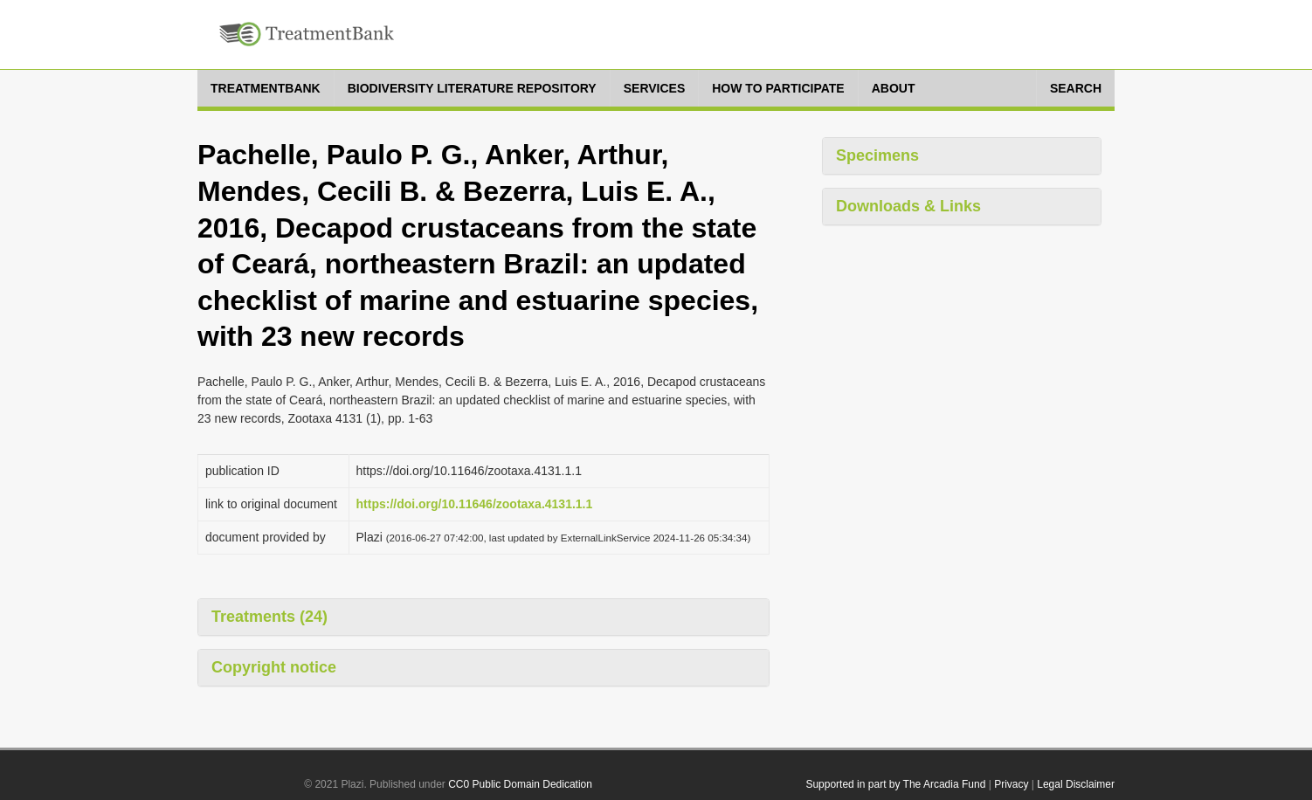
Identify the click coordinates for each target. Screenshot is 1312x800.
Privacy (1011, 784)
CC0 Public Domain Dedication (520, 784)
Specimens (877, 155)
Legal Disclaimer (1076, 784)
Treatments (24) (269, 616)
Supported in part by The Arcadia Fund (895, 784)
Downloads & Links (908, 206)
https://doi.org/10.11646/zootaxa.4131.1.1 (474, 504)
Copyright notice (273, 667)
